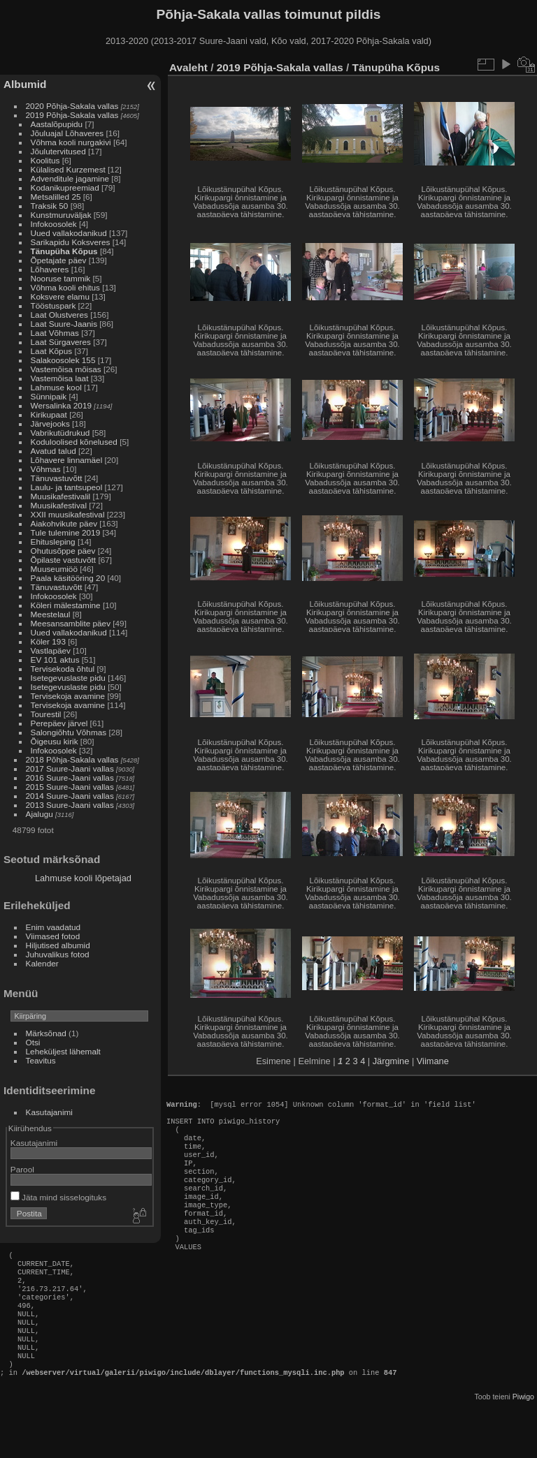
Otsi (33, 1042)
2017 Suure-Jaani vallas (70, 768)
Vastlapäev (51, 650)
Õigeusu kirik (54, 741)
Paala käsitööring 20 (68, 577)
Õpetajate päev (59, 260)
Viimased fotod (53, 936)
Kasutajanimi (49, 1112)
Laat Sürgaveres (61, 341)
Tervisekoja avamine (68, 695)
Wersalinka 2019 (61, 405)
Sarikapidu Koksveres (70, 241)
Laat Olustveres (59, 314)
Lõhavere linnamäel (67, 459)
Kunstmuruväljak (61, 214)
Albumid (24, 84)
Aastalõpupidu (57, 123)
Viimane (433, 1061)
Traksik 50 (50, 205)
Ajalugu (39, 813)
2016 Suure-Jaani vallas (70, 777)
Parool (22, 1169)
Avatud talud (53, 450)
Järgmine (391, 1061)
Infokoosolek (54, 223)
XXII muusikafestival (69, 514)
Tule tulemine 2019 (66, 532)
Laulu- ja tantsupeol (67, 487)
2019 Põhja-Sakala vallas (72, 114)
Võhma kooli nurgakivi (71, 142)
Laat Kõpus (52, 350)
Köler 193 (48, 641)
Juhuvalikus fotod (58, 954)
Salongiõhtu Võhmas (69, 732)
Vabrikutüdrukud (60, 432)
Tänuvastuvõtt (57, 478)
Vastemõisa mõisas (66, 369)
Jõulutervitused (58, 151)
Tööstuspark (53, 305)
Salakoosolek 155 (63, 359)
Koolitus (45, 160)
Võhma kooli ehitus (65, 287)
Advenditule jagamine (70, 178)
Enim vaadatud (53, 927)
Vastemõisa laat (60, 378)
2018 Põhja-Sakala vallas (72, 759)
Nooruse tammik (61, 278)
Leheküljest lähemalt (63, 1051)
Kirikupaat (49, 414)
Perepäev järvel (59, 723)
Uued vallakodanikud (69, 232)
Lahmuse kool (56, 387)
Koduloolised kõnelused (74, 441)
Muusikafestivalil (61, 496)
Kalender (42, 963)
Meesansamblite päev (70, 623)
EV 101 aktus (56, 659)
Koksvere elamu (60, 296)
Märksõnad (46, 1033)
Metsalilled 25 (56, 196)
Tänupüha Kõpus (64, 251)
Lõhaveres (50, 269)
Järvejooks (50, 423)
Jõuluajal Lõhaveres (67, 133)
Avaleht (188, 67)
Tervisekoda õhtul (63, 668)
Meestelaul (51, 614)
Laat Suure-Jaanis (64, 323)
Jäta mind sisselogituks (58, 1197)
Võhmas (46, 468)
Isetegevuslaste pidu (68, 677)
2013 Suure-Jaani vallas (70, 804)
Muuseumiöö (54, 568)
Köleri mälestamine (66, 605)
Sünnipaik (49, 396)
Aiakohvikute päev (64, 523)
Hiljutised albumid (58, 945)
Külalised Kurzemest (68, 169)
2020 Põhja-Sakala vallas (72, 105)
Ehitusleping (53, 541)
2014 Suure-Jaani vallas (70, 795)
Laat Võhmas (55, 332)
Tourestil (46, 714)
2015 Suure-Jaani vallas (70, 786)
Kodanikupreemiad (65, 187)
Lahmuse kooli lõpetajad (83, 878)
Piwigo (523, 1447)
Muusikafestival (59, 505)
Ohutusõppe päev (63, 550)
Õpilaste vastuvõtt (63, 559)
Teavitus (41, 1060)
